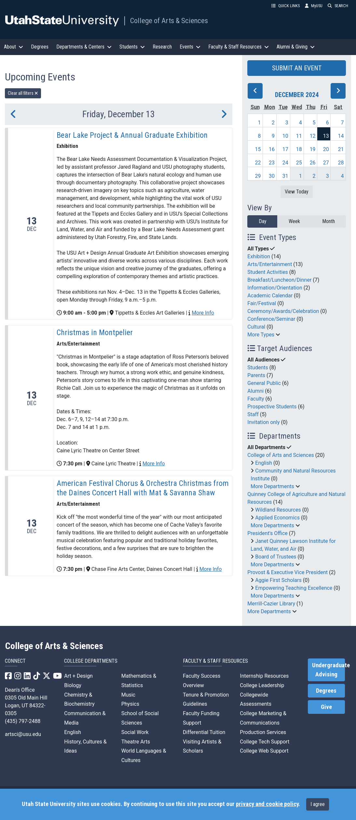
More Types (260, 335)
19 (313, 149)
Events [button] (190, 47)
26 (313, 163)
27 (326, 163)
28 (341, 163)
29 (258, 176)
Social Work (135, 732)
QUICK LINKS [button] (285, 5)
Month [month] (328, 221)
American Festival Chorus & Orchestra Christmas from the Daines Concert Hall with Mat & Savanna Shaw (143, 488)
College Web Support (264, 751)
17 (285, 149)
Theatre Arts (135, 742)
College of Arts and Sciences (280, 455)
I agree (317, 804)
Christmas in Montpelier (95, 332)
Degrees (39, 47)
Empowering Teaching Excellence (293, 588)
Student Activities (267, 272)
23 (272, 163)
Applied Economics (277, 518)
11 (299, 136)
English (263, 463)
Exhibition (258, 256)
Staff (253, 414)
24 (285, 163)
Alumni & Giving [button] (296, 47)
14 (341, 136)
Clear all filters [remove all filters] (23, 93)
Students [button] (132, 47)
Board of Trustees (275, 557)
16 (272, 149)
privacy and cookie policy (267, 804)
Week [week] (294, 221)
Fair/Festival (261, 303)
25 (299, 163)
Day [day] (263, 221)
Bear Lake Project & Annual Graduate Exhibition (132, 135)
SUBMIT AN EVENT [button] (297, 68)
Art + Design (78, 676)
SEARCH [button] (338, 5)
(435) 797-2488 (22, 721)
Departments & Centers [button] (84, 47)
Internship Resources (264, 676)
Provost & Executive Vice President (287, 572)
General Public (264, 383)
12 (313, 136)
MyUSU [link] (313, 5)
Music (128, 695)
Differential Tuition (204, 732)
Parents (256, 375)
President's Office (267, 533)
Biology (72, 685)
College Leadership (262, 685)
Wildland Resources (278, 510)
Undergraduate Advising (328, 670)
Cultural (256, 327)
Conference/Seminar (271, 319)
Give (326, 707)
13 (326, 136)
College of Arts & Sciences (169, 20)
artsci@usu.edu (23, 734)
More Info (203, 313)
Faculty (255, 399)
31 (285, 176)
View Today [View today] (296, 192)
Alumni (255, 391)
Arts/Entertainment (269, 264)
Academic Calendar (270, 295)
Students (257, 367)
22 (258, 163)
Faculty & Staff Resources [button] (238, 47)
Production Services (263, 732)
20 (326, 149)
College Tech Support (264, 742)
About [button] (13, 47)
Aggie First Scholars (278, 580)
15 (258, 149)
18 (299, 149)
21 (341, 149)
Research (162, 47)
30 (272, 176)
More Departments (272, 486)
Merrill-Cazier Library (271, 604)
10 (285, 136)
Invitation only (263, 422)
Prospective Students (271, 406)
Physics (130, 704)
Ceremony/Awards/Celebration (283, 311)
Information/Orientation (274, 288)
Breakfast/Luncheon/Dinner (279, 280)
